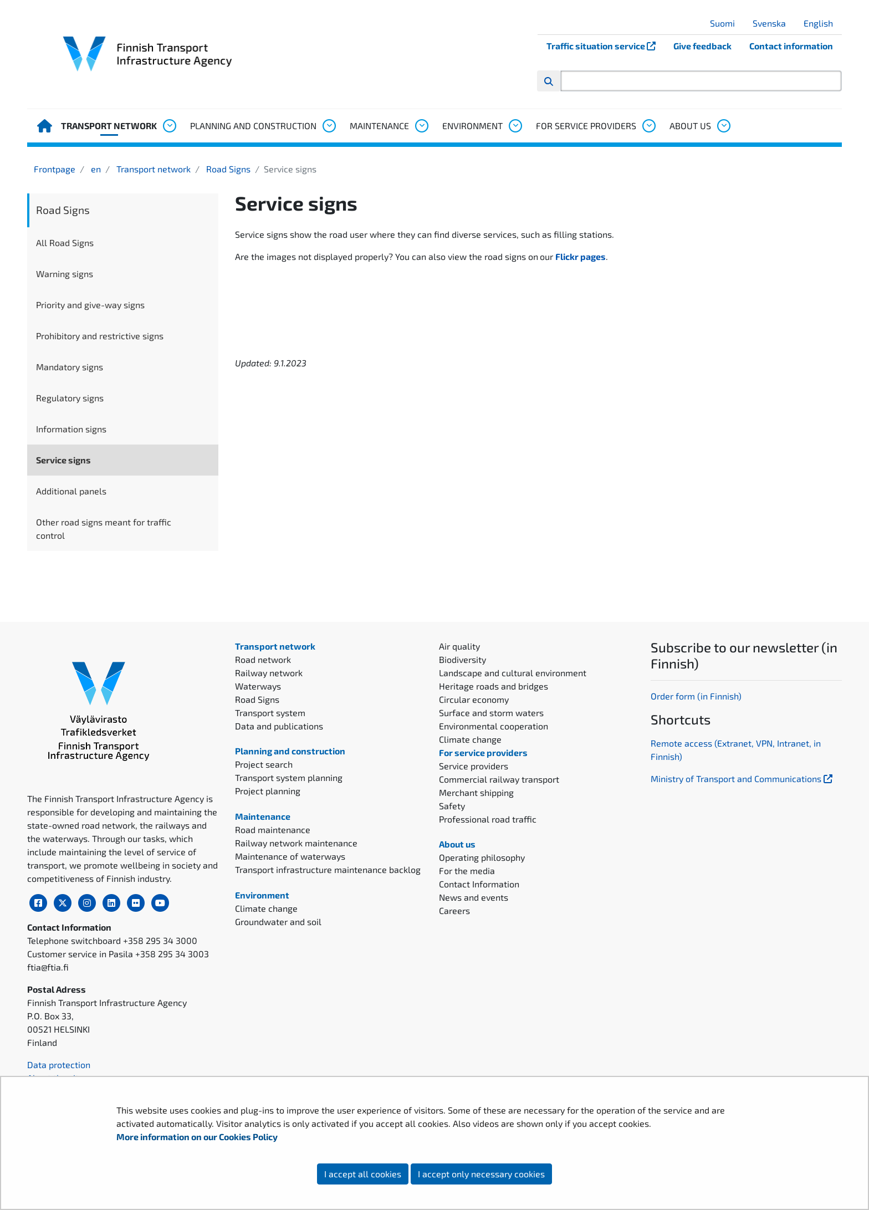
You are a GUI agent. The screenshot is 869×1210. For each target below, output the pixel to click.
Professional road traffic (487, 819)
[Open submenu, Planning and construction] (328, 125)
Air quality (459, 646)
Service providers (473, 765)
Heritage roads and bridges (493, 686)
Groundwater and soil (278, 921)
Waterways (258, 686)
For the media (467, 870)
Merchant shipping (476, 792)
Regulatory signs (70, 397)
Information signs (71, 428)
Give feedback (702, 45)
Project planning (267, 790)
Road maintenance (272, 829)
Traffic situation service (605, 45)
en (95, 169)
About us (690, 125)
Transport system (270, 712)
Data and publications (279, 726)
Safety (452, 805)
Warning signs (64, 273)
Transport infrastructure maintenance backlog (328, 869)
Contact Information (479, 884)
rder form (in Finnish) (699, 696)
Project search (264, 764)
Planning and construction (253, 125)
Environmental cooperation (493, 726)
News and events (473, 897)
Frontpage (54, 169)
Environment (472, 125)
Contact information (791, 45)
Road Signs (227, 169)
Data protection (58, 1064)
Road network (263, 659)
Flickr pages (580, 256)
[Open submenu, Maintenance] (421, 125)
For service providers (586, 125)
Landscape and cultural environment (512, 672)
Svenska (773, 23)
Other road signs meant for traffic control (103, 528)
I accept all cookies (362, 1173)
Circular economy (474, 699)
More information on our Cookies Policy (197, 1136)
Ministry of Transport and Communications (743, 778)
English (822, 23)
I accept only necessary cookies (481, 1173)
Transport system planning (289, 777)
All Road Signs (65, 242)
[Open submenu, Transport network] (169, 125)
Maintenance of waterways (290, 856)
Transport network (109, 125)
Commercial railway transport (499, 779)
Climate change (266, 908)
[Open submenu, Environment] (515, 125)
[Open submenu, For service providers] (648, 125)
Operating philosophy (482, 857)
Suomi (726, 23)
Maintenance (379, 125)
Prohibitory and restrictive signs (99, 335)
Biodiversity (462, 659)
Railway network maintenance (296, 843)
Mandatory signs (69, 366)
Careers (454, 910)
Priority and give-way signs (90, 304)
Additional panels (71, 491)
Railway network (269, 672)
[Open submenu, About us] (723, 125)
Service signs (63, 460)
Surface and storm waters (491, 712)
